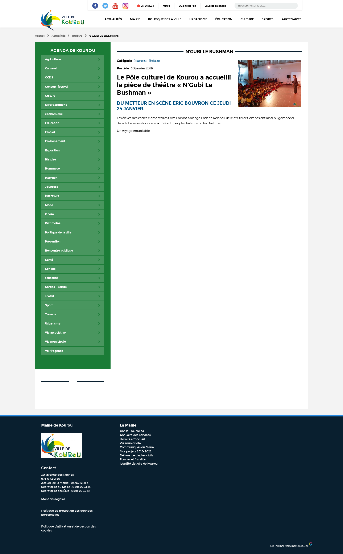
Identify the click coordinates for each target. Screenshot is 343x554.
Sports (267, 19)
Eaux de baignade (215, 5)
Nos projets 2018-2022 (135, 451)
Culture (247, 19)
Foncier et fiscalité (133, 459)
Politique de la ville (164, 19)
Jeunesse (141, 61)
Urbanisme (198, 19)
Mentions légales (53, 499)
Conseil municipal (132, 431)
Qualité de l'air (187, 5)
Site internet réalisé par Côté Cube (289, 545)
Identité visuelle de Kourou (139, 463)
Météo (166, 5)
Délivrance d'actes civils (136, 455)
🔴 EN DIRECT (145, 5)
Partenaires (291, 19)
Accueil (40, 36)
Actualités (113, 19)
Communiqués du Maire (137, 447)
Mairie (135, 19)
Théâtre (77, 36)
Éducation (223, 19)
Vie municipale (130, 443)
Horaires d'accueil (132, 439)
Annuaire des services (135, 435)
